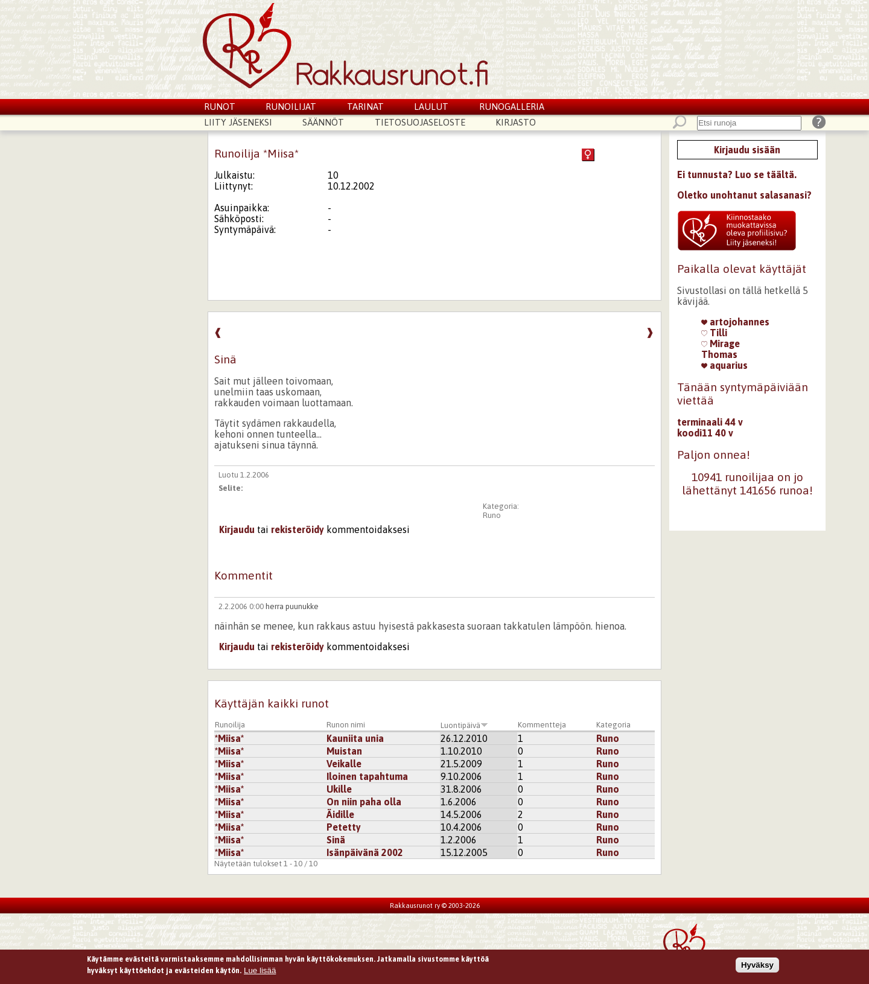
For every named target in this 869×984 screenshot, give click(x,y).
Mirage (720, 343)
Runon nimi (345, 724)
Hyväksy (757, 966)
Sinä (335, 839)
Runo (492, 515)
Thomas (719, 354)
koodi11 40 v (705, 432)
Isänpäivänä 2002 (364, 852)
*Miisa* (229, 738)
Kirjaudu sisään (747, 149)
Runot (219, 106)
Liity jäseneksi (238, 122)
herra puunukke (292, 606)
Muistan (344, 751)
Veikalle (343, 763)
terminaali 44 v (710, 422)
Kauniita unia (355, 738)
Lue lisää (260, 972)
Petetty (343, 827)
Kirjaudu (237, 529)
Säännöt (323, 122)
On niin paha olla (363, 801)
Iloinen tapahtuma (367, 776)
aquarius (724, 365)
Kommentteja (542, 724)
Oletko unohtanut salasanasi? (744, 195)
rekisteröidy (297, 529)
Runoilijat (291, 106)
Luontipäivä (464, 725)
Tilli (714, 332)
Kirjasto (515, 122)
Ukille (339, 789)
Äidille (340, 814)
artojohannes (735, 321)
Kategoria (613, 724)
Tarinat (365, 106)
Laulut (431, 106)
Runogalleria (511, 106)
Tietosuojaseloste (420, 122)
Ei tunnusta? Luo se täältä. (737, 174)
